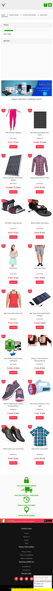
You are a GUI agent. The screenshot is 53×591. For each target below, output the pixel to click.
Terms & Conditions (26, 555)
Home (26, 533)
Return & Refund (26, 558)
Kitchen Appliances (29, 15)
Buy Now (13, 146)
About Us (26, 537)
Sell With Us (26, 567)
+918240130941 (45, 581)
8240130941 (38, 586)
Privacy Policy (26, 552)
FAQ (26, 543)
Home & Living (14, 15)
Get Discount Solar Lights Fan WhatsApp (25, 590)
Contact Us (26, 570)
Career (26, 540)
